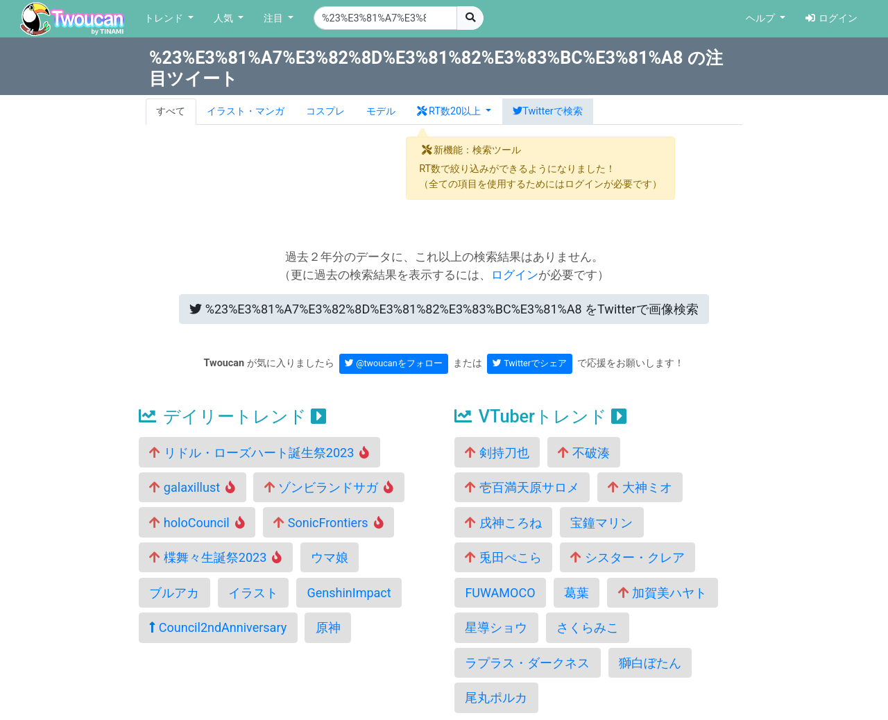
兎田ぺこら (503, 557)
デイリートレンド (232, 416)
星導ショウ (496, 627)
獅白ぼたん (650, 662)
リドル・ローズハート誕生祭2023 (259, 452)
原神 (328, 627)
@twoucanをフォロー (394, 363)
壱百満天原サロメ (522, 487)
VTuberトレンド (540, 416)
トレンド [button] (165, 18)
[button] (454, 111)
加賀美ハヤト (662, 592)
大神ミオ (640, 487)
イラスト (253, 592)
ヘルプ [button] (762, 18)
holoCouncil (196, 522)
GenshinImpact (349, 592)
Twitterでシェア (530, 363)
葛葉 (576, 592)
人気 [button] (225, 18)
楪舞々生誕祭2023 (215, 557)
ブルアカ (174, 592)
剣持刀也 (497, 452)
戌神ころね (503, 522)
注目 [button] (275, 18)
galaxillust (192, 487)
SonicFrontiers (328, 522)
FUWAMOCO (500, 592)
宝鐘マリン (601, 522)
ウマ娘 (329, 557)
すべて (170, 111)
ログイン (831, 18)
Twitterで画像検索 (443, 309)
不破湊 (583, 452)
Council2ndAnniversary (218, 627)
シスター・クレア (627, 557)
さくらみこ (587, 627)
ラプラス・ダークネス (527, 662)
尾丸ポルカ (496, 697)
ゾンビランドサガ (329, 487)
